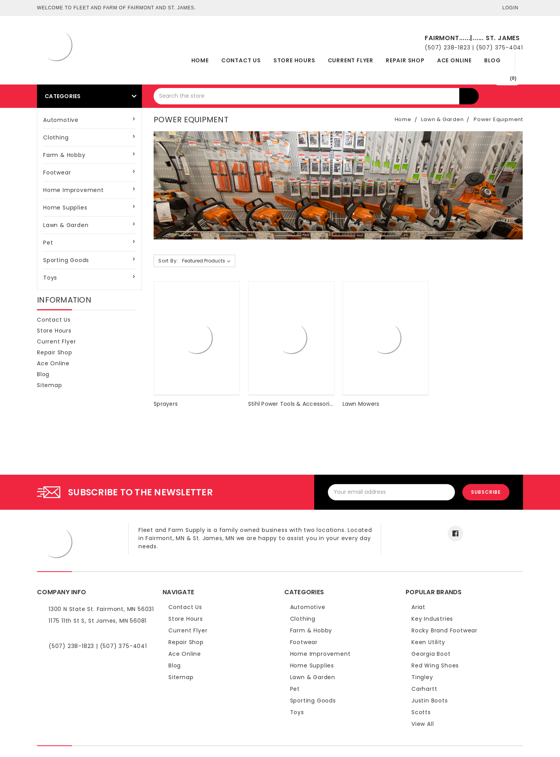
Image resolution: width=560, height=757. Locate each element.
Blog (492, 60)
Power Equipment (498, 119)
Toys (50, 278)
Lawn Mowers (361, 404)
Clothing (55, 137)
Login (510, 8)
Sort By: (168, 260)
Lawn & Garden (65, 225)
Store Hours (294, 60)
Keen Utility (428, 642)
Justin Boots (429, 700)
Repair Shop (405, 60)
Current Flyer (350, 60)
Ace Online (454, 60)
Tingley (422, 677)
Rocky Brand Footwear (444, 630)
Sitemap (49, 385)
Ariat (418, 607)
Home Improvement (73, 190)
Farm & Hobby (64, 155)
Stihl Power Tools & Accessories (292, 404)
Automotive (61, 120)
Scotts (421, 712)
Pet (48, 242)
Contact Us (241, 60)
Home (200, 60)
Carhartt (424, 689)
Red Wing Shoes (435, 665)
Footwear (57, 172)
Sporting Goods (66, 260)
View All (422, 724)
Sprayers (166, 404)
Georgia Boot (431, 654)
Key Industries (432, 619)
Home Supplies (65, 207)
